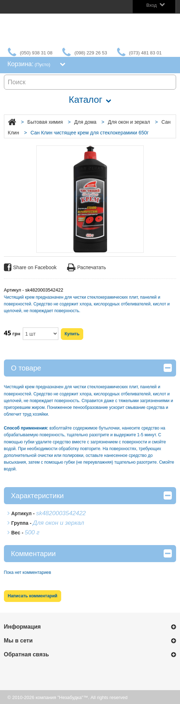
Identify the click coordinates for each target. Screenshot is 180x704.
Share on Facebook (30, 267)
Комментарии (91, 553)
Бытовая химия (45, 122)
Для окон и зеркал (129, 122)
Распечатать (86, 267)
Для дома (85, 122)
